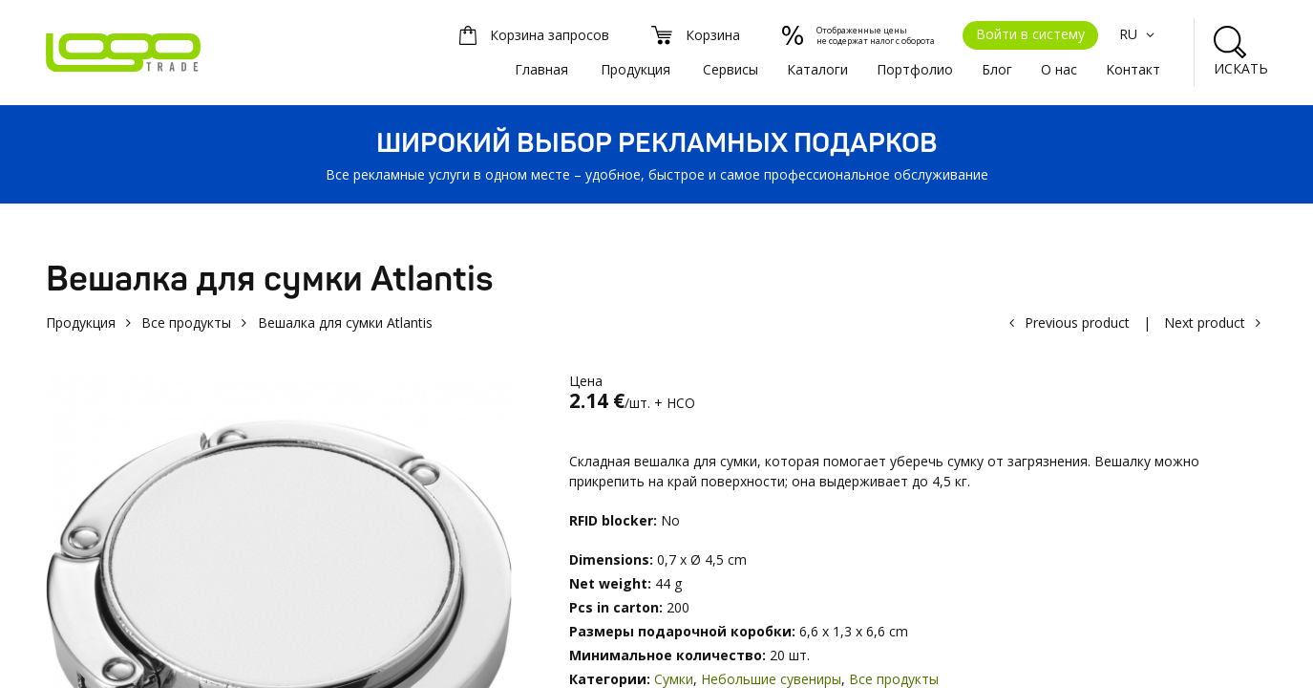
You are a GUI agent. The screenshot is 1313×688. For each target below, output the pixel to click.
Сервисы (730, 69)
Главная (541, 69)
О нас (1059, 69)
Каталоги (817, 69)
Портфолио (915, 69)
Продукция (635, 69)
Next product (1204, 322)
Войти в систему (1030, 34)
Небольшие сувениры (771, 679)
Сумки (673, 679)
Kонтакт (1133, 69)
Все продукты (186, 322)
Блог (997, 69)
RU (1139, 34)
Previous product (1077, 322)
